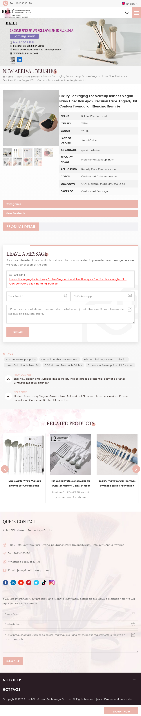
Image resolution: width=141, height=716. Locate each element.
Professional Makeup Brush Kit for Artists (110, 365)
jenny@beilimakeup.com (33, 570)
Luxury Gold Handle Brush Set (22, 365)
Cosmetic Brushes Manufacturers (60, 359)
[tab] (21, 226)
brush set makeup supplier (21, 359)
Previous (5, 469)
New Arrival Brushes (28, 76)
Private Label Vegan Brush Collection (105, 359)
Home (8, 76)
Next (136, 469)
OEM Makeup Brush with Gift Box (63, 365)
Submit (13, 661)
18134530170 (24, 3)
